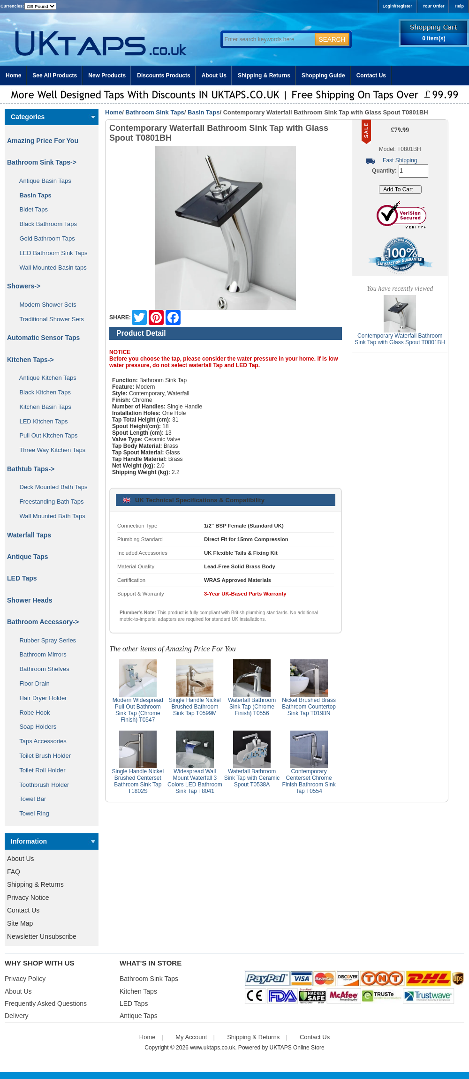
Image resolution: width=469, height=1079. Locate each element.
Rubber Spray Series (44, 640)
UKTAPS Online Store (297, 1047)
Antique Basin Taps (42, 180)
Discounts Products (163, 75)
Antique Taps (27, 556)
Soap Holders (34, 726)
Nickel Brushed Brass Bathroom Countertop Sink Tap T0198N (309, 707)
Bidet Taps (30, 209)
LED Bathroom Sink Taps (50, 253)
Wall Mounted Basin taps (50, 267)
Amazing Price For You (42, 140)
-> (41, 162)
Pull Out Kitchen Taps (45, 435)
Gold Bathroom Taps (44, 238)
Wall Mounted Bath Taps (49, 516)
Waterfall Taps (29, 535)
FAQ (13, 871)
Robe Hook (31, 712)
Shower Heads (29, 600)
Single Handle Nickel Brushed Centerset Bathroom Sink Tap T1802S (138, 781)
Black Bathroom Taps (45, 223)
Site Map (20, 923)
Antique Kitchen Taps (44, 377)
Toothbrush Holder (41, 784)
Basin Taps (203, 112)
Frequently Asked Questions (46, 1003)
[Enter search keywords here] (267, 39)
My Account (191, 1037)
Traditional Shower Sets (48, 319)
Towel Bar (29, 798)
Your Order (434, 6)
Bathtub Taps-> (30, 469)
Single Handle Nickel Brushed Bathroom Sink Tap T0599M (195, 707)
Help (459, 6)
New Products (107, 75)
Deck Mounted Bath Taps (50, 486)
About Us (214, 75)
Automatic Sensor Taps (43, 337)
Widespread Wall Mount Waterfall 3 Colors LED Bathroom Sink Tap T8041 (194, 781)
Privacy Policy (25, 978)
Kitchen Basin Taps (42, 406)
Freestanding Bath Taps (48, 501)
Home (13, 75)
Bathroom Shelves (41, 668)
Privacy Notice (28, 897)
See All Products (54, 75)
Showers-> (23, 286)
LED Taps (22, 578)
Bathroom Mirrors (40, 654)
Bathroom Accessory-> (43, 622)
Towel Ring (31, 813)
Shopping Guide (323, 75)
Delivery (17, 1015)
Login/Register (397, 6)
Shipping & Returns (264, 75)
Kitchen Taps (138, 991)
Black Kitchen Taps (42, 392)
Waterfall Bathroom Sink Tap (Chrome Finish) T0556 (252, 707)
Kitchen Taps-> (30, 359)
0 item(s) (433, 38)
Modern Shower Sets (44, 304)
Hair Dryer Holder (40, 698)
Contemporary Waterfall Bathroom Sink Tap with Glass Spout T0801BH (400, 339)
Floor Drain (31, 683)
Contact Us (371, 75)
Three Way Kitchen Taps (49, 449)
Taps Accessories (40, 741)
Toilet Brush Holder (42, 755)
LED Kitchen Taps (40, 421)
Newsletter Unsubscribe (41, 936)
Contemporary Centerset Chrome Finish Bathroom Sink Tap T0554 (309, 781)
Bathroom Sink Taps (154, 112)
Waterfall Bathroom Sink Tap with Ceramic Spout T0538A (252, 778)
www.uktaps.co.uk (212, 1047)
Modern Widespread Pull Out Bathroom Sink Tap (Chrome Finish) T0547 (138, 710)
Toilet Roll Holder (39, 770)
